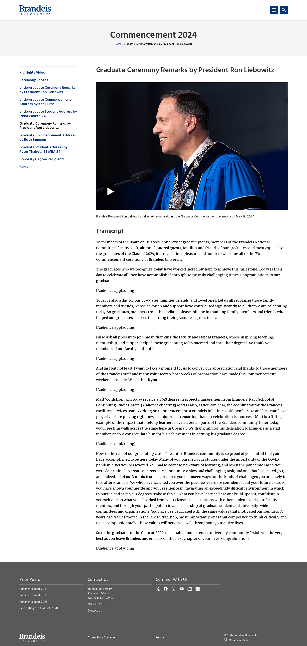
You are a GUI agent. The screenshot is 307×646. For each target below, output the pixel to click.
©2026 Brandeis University (241, 635)
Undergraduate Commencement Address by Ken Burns (45, 102)
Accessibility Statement (102, 637)
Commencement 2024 (153, 35)
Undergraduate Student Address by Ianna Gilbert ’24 (48, 114)
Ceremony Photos (33, 80)
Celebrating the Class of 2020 (38, 608)
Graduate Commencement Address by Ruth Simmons (47, 137)
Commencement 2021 (33, 602)
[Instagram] (174, 589)
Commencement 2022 (33, 595)
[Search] (284, 10)
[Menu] (274, 10)
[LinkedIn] (190, 589)
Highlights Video (32, 73)
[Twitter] (158, 589)
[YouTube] (182, 589)
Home (118, 44)
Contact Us (94, 610)
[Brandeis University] (35, 10)
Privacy (160, 637)
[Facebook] (166, 589)
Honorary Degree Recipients (42, 159)
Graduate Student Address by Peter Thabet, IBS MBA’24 (43, 149)
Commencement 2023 (33, 589)
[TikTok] (198, 589)
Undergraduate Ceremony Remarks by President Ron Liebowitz (47, 90)
